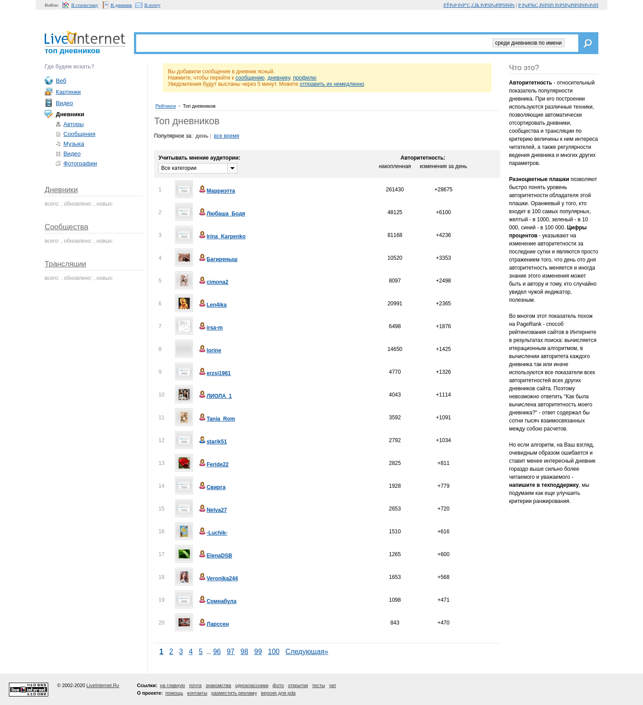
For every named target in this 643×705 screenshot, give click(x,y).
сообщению (249, 78)
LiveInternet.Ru (103, 685)
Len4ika (212, 305)
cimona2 (213, 282)
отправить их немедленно (332, 84)
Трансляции (65, 264)
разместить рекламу (234, 693)
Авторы (73, 124)
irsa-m (210, 328)
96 (217, 651)
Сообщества (66, 227)
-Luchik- (213, 533)
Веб (61, 80)
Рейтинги (165, 106)
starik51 (212, 442)
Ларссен (213, 624)
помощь (174, 693)
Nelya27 (212, 510)
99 (258, 651)
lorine (209, 350)
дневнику (278, 78)
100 (274, 651)
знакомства (218, 685)
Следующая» (306, 651)
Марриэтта (216, 191)
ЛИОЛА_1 (215, 396)
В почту (152, 5)
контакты (197, 693)
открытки (298, 685)
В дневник (121, 5)
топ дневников (72, 50)
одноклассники (252, 685)
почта (195, 685)
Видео (64, 103)
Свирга (211, 487)
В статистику (84, 5)
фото (278, 685)
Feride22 (213, 464)
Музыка (73, 143)
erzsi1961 (214, 373)
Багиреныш (218, 259)
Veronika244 (218, 578)
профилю (304, 78)
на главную (172, 685)
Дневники (61, 190)
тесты (318, 685)
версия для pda (278, 693)
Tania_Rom (216, 419)
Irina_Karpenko (222, 236)
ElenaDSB (215, 556)
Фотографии (80, 163)
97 (230, 651)
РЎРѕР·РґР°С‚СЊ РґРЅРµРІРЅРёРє (479, 5)
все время (226, 136)
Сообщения (79, 134)
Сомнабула (217, 601)
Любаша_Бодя (221, 214)
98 (244, 651)
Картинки (68, 92)
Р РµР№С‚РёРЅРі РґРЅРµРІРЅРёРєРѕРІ (558, 5)
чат (332, 685)
